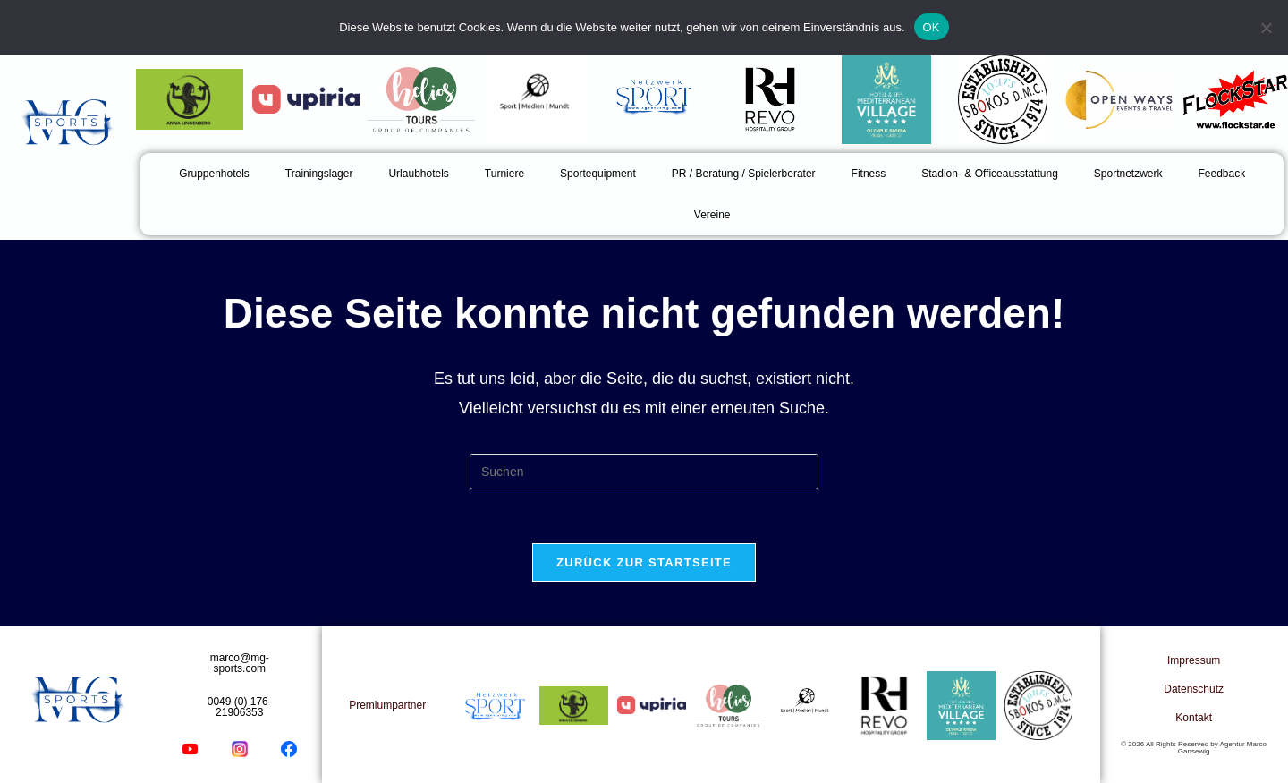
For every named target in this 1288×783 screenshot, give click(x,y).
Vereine (712, 215)
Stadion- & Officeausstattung (989, 173)
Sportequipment (598, 173)
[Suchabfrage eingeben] (644, 471)
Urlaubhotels (418, 173)
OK (931, 27)
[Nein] (1266, 28)
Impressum (1193, 660)
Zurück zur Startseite (644, 562)
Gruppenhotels (214, 173)
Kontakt (1193, 717)
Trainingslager (319, 173)
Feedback (1222, 173)
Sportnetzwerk (1128, 173)
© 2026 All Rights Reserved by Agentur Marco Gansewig (1194, 747)
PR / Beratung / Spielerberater (744, 173)
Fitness (869, 173)
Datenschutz (1194, 689)
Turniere (504, 173)
